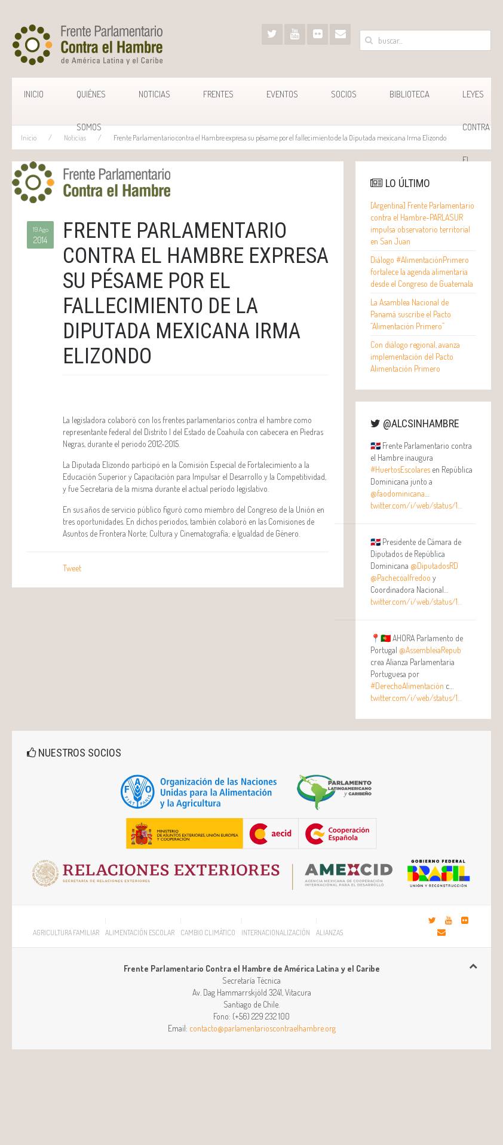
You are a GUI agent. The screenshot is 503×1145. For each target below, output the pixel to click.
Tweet (72, 568)
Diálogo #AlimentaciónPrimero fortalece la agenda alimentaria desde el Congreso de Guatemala (421, 272)
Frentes (218, 94)
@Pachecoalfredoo (400, 577)
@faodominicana (397, 493)
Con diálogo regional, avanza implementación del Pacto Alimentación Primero (415, 356)
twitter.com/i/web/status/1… (416, 505)
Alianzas (329, 932)
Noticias (154, 94)
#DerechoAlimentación (407, 686)
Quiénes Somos (91, 106)
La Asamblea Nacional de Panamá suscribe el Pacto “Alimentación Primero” (410, 314)
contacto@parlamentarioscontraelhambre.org (262, 1028)
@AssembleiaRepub (430, 650)
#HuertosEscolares (400, 469)
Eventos (282, 94)
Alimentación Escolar (139, 932)
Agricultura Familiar (66, 932)
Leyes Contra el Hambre (476, 106)
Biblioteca (409, 94)
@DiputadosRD (434, 566)
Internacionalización (275, 932)
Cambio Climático (207, 932)
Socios (344, 94)
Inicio (34, 94)
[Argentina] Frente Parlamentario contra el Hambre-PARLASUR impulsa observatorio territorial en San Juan (422, 223)
